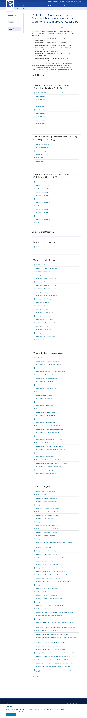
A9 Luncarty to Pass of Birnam (14, 29)
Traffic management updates (76, 1)
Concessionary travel (73, 5)
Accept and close (11, 715)
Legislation (11, 22)
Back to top (35, 677)
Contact (8, 703)
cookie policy (21, 711)
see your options (27, 715)
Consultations (55, 1)
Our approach (24, 5)
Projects (64, 5)
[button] (79, 5)
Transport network (57, 5)
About (48, 1)
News (51, 1)
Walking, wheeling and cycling (44, 5)
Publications (67, 1)
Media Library (61, 1)
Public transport (32, 5)
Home (17, 8)
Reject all (19, 715)
